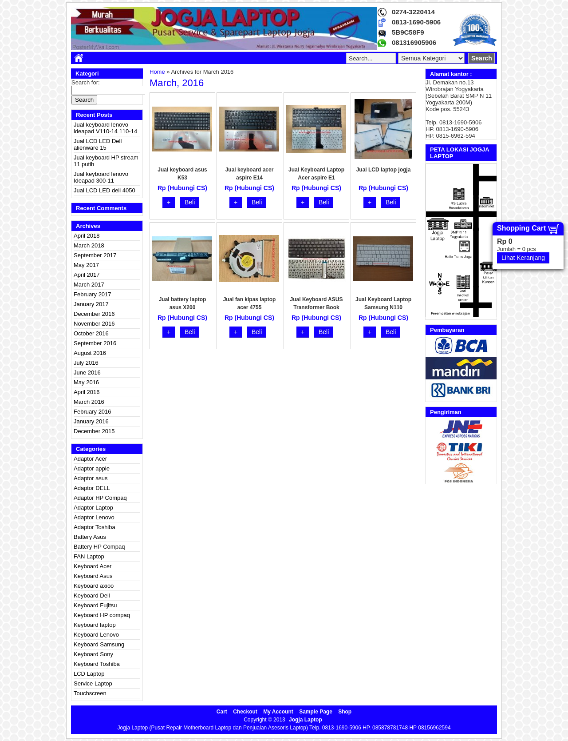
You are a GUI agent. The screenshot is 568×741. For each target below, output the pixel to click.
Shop (344, 712)
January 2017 (91, 304)
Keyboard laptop (95, 624)
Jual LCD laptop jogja (383, 170)
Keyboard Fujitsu (95, 605)
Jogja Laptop (305, 720)
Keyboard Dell (92, 595)
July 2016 (86, 362)
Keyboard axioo (94, 585)
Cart (222, 712)
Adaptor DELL (92, 488)
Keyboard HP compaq (102, 615)
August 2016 (90, 353)
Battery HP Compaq (99, 546)
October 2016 (91, 333)
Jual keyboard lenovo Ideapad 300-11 (101, 177)
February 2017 (92, 294)
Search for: (85, 82)
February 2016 (92, 411)
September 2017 (95, 255)
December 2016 (94, 314)
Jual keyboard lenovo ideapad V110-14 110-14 (105, 128)
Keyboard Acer (92, 566)
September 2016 (95, 343)
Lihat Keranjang (523, 257)
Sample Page (315, 712)
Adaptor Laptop (93, 507)
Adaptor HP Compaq (100, 497)
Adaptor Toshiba (94, 527)
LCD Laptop (89, 673)
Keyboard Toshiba (97, 664)
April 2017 (87, 274)
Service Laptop (93, 683)
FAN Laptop (89, 556)
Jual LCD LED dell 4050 (104, 190)
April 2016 (87, 392)
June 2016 (87, 372)
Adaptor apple (92, 468)
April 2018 (87, 235)
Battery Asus (90, 537)
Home (157, 71)
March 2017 (89, 284)
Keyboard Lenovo (96, 634)
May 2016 (86, 382)
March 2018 (89, 245)
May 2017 (86, 265)
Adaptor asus (91, 478)
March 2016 (89, 401)
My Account (278, 712)
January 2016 (91, 421)
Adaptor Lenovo (94, 517)
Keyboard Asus (93, 576)
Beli (190, 202)
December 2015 (94, 431)
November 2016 (94, 323)
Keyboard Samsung (99, 644)
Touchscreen (90, 693)
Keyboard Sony (93, 654)
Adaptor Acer (90, 458)
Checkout (245, 712)
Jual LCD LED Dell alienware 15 (98, 144)
